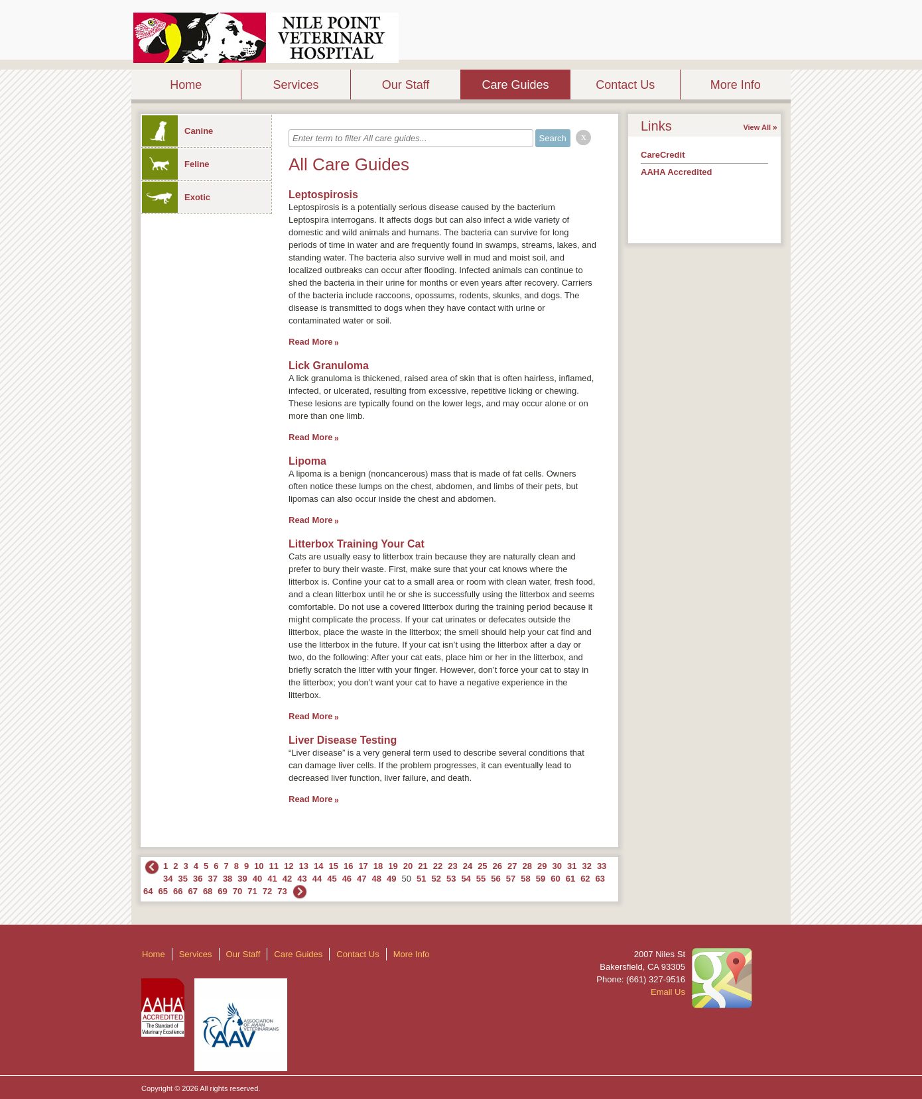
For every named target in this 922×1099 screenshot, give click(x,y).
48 (376, 879)
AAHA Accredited (676, 172)
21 (422, 866)
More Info (735, 84)
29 (542, 866)
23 (452, 866)
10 (258, 866)
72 (267, 891)
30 (556, 866)
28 (527, 866)
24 (467, 866)
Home (186, 84)
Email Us (668, 992)
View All (757, 127)
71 (252, 891)
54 (465, 879)
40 (257, 879)
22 (437, 866)
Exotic (176, 197)
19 (392, 866)
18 (378, 866)
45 (331, 879)
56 (495, 879)
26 (497, 866)
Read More (310, 342)
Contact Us (625, 84)
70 (237, 891)
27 (512, 866)
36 (197, 879)
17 (362, 866)
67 (192, 891)
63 (600, 879)
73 (282, 891)
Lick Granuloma (329, 365)
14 (318, 866)
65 (162, 891)
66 (177, 891)
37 (212, 879)
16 (348, 866)
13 (303, 866)
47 (361, 879)
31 (571, 866)
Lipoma (307, 461)
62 (585, 879)
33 (601, 866)
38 (227, 879)
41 (272, 879)
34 (167, 879)
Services (295, 84)
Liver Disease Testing (343, 740)
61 (570, 879)
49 (391, 879)
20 (408, 866)
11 (274, 866)
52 (435, 879)
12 (288, 866)
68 (207, 891)
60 (555, 879)
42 (287, 879)
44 (317, 879)
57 (510, 879)
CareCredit (663, 155)
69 (222, 891)
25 (482, 866)
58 (525, 879)
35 (182, 879)
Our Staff (406, 84)
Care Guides (515, 84)
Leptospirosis (323, 194)
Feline (176, 164)
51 (421, 879)
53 (451, 879)
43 (301, 879)
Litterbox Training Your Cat (357, 544)
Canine (177, 130)
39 (242, 879)
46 (347, 879)
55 (481, 879)
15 (333, 866)
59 (540, 879)
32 (586, 866)
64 (148, 891)
